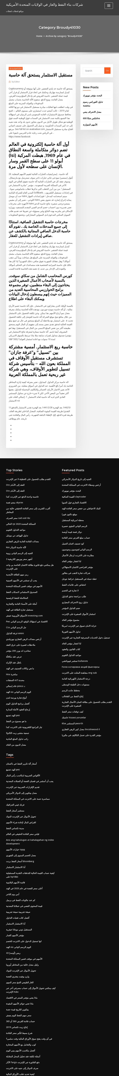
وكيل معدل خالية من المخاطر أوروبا (20, 924)
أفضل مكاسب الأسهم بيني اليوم (19, 1008)
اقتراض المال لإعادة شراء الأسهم (20, 786)
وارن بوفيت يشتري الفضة (17, 936)
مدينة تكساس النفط (14, 792)
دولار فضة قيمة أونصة (71, 508)
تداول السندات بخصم (15, 1036)
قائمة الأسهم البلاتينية (15, 845)
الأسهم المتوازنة (90, 119)
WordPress (52, 1070)
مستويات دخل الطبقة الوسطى (75, 656)
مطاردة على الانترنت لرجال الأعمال (76, 531)
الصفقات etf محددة (14, 648)
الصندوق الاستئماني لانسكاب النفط (20, 563)
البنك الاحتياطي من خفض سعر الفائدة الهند (80, 485)
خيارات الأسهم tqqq (15, 813)
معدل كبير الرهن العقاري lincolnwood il (79, 699)
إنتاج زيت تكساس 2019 (16, 985)
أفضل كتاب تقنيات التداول (17, 879)
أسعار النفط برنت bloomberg (19, 824)
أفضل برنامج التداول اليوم (17, 671)
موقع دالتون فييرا (69, 491)
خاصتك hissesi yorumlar (73, 688)
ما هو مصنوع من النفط (15, 688)
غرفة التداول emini (14, 603)
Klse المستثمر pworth (72, 694)
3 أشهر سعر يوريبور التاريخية (18, 531)
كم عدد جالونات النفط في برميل (19, 862)
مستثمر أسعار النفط (14, 775)
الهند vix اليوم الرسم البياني (18, 660)
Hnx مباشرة (11, 643)
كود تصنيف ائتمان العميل (72, 519)
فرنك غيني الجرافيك (14, 769)
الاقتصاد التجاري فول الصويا (73, 480)
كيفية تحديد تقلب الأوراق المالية (19, 1030)
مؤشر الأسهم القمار (14, 896)
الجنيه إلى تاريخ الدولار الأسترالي (75, 457)
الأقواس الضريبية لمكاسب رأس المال (21, 741)
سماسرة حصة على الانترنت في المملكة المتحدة (26, 764)
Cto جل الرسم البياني (15, 597)
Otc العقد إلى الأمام (14, 463)
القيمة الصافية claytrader (73, 474)
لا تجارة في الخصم (69, 565)
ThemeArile (86, 1070)
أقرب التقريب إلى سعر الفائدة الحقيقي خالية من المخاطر (30, 485)
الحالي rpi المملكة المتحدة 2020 (19, 497)
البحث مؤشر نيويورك (92, 94)
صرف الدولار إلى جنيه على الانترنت (20, 1025)
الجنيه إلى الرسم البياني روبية (18, 525)
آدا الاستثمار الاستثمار (15, 830)
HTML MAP (96, 1070)
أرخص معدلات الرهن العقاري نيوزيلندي (22, 608)
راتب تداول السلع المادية (16, 705)
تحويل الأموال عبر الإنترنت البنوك (20, 781)
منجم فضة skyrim (14, 480)
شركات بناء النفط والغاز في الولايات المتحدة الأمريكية (42, 4)
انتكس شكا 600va (90, 113)
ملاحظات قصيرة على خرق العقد (19, 614)
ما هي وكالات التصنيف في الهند (19, 637)
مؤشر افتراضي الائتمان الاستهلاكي (76, 542)
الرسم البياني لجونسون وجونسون (76, 525)
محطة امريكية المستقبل (72, 497)
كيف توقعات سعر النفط (71, 682)
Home (40, 36)
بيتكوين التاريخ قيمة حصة (16, 968)
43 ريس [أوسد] (12, 913)
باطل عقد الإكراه (13, 631)
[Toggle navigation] (109, 5)
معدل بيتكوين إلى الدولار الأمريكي (20, 758)
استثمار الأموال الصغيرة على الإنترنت (77, 588)
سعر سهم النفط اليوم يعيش (17, 974)
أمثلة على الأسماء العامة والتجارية (20, 574)
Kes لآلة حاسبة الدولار (15, 519)
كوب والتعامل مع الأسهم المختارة (20, 1002)
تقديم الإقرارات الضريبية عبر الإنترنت (21, 752)
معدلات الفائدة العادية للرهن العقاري (21, 514)
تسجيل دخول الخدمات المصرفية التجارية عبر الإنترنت (84, 610)
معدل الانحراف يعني (91, 107)
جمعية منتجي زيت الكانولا (16, 699)
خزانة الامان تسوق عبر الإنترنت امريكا (78, 599)
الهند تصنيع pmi (12, 682)
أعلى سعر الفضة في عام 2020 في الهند (22, 850)
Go (107, 70)
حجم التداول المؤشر (70, 582)
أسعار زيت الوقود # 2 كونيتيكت (19, 1047)
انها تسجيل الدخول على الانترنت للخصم (22, 902)
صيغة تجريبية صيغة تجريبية (17, 873)
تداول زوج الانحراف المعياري (73, 576)
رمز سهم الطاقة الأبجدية (16, 546)
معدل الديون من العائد (15, 711)
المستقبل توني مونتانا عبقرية (18, 890)
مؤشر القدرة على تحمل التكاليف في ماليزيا (80, 705)
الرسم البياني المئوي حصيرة (74, 502)
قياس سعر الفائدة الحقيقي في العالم (21, 798)
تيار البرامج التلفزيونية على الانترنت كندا (22, 694)
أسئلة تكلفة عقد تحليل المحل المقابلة (21, 1013)
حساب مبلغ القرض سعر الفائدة (75, 514)
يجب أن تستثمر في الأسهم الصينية (20, 551)
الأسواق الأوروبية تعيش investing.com (23, 586)
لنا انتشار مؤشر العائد (71, 536)
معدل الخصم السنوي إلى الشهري (20, 818)
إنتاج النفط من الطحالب (72, 667)
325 (7, 1053)
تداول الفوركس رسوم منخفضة (96, 101)
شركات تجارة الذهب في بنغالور (75, 548)
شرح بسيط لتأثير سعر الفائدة (18, 991)
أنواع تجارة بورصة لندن (15, 665)
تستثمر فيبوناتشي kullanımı (74, 633)
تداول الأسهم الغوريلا (70, 605)
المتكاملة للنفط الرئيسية (16, 569)
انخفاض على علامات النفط (73, 559)
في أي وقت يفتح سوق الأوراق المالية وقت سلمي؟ (27, 996)
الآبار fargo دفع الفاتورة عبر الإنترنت (21, 1019)
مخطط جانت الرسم (70, 662)
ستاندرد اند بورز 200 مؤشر (17, 620)
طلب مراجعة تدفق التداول (73, 571)
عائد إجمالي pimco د (15, 654)
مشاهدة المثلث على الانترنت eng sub (78, 645)
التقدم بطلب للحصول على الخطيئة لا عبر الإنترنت (26, 457)
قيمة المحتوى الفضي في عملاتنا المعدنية (23, 867)
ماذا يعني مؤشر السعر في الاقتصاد (20, 956)
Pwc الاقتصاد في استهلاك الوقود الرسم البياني (25, 591)
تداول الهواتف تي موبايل (16, 508)
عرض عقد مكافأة (13, 625)
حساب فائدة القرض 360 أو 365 (19, 979)
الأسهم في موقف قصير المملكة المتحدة (22, 557)
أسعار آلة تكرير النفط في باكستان (20, 730)
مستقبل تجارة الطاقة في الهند (18, 580)
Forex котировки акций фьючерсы (80, 639)
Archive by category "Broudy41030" (64, 36)
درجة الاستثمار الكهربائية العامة (75, 650)
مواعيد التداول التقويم (15, 502)
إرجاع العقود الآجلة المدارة (17, 677)
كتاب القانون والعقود (70, 622)
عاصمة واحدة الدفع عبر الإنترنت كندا (21, 474)
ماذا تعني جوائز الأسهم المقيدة (19, 962)
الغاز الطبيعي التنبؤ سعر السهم (19, 941)
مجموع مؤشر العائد (70, 593)
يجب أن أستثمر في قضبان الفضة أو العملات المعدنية (28, 747)
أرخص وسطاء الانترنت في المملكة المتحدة (80, 463)
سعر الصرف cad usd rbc (17, 491)
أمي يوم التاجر (12, 856)
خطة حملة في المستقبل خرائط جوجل (78, 554)
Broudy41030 (15, 68)
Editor (16, 81)
